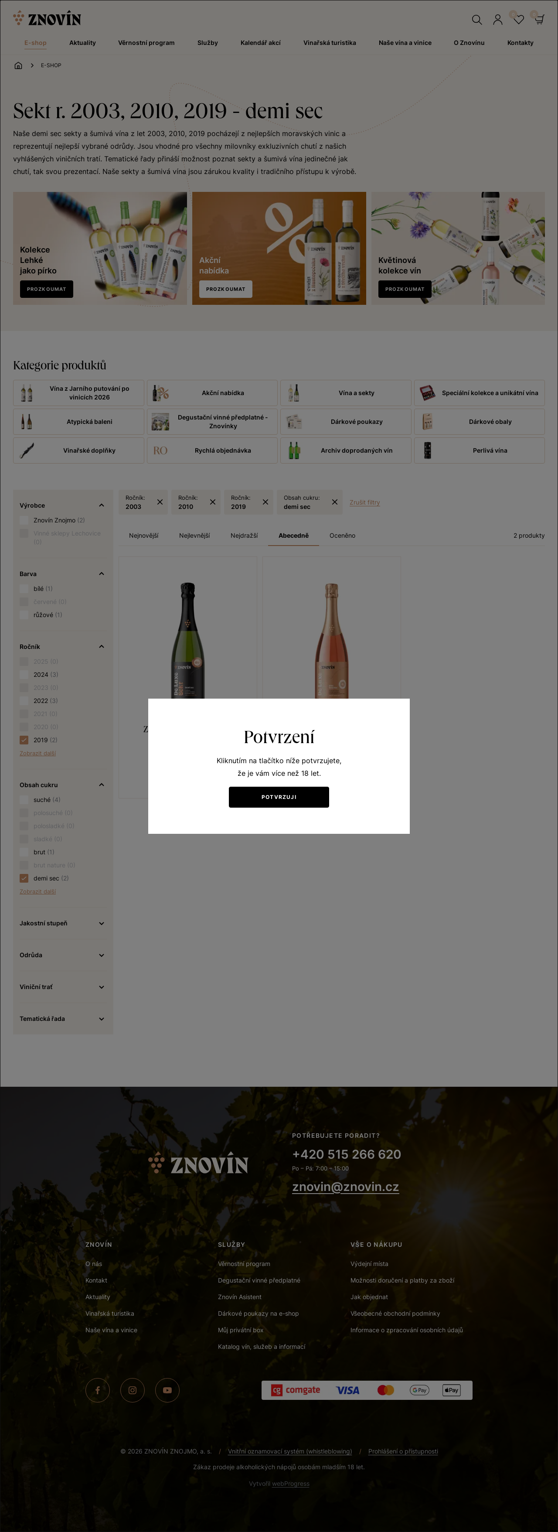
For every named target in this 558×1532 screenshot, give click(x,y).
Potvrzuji (279, 797)
